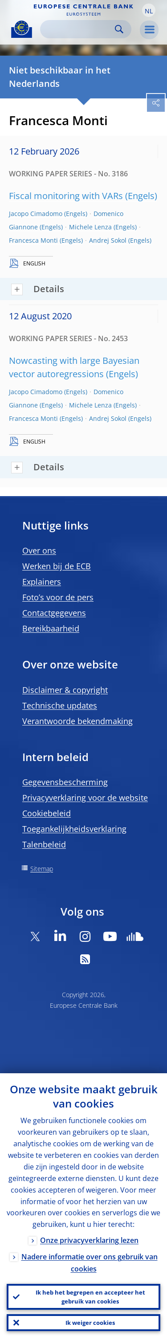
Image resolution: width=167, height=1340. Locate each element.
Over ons (39, 550)
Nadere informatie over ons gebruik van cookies (89, 1263)
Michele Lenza (90, 227)
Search (119, 29)
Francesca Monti (33, 240)
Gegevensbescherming (65, 782)
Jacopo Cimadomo (35, 213)
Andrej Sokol (107, 240)
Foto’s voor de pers (58, 597)
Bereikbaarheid (50, 628)
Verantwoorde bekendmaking (77, 721)
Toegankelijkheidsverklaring (74, 828)
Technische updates (59, 705)
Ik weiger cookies (90, 1323)
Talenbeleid (44, 844)
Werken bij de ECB (56, 566)
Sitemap (41, 868)
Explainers (41, 581)
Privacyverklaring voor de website (85, 797)
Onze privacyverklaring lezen (89, 1240)
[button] (148, 10)
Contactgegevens (54, 612)
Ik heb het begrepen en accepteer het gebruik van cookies (90, 1296)
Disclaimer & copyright (65, 689)
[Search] (78, 29)
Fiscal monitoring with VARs (66, 196)
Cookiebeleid (46, 813)
